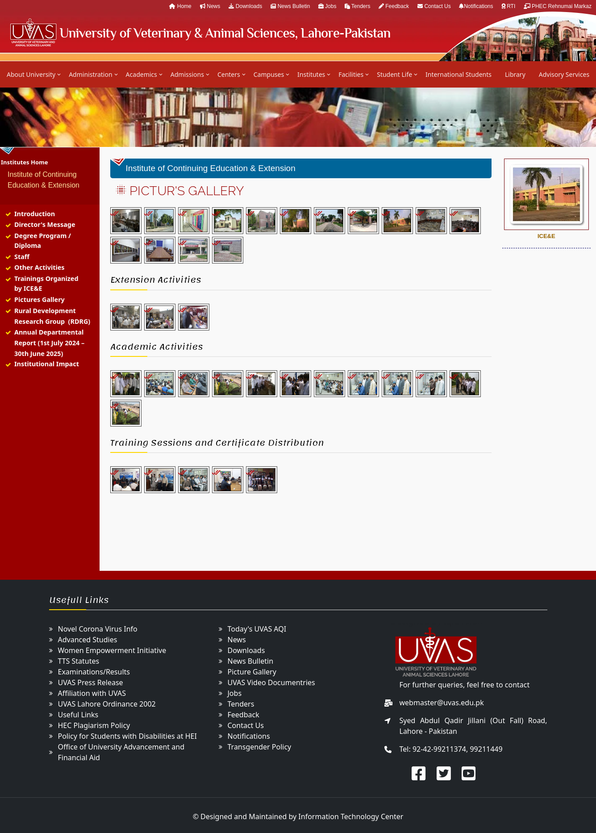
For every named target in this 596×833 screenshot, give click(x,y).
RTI (509, 6)
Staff (21, 256)
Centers (228, 74)
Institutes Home (24, 162)
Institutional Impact (46, 364)
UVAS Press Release (90, 682)
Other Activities (39, 267)
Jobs (328, 6)
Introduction (34, 213)
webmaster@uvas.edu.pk (442, 702)
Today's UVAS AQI (257, 629)
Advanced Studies (87, 640)
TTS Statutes (79, 661)
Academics (141, 74)
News (210, 6)
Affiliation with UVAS (92, 693)
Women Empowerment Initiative (112, 650)
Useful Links (78, 715)
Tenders (358, 6)
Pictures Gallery (39, 299)
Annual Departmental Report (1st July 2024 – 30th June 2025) (49, 343)
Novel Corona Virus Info (98, 629)
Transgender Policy (260, 747)
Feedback (394, 6)
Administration (90, 74)
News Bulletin (291, 6)
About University (31, 74)
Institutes (311, 74)
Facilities (350, 74)
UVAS (200, 32)
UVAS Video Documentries (271, 682)
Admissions (187, 74)
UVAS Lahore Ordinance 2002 (107, 704)
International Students (458, 74)
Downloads (245, 6)
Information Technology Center (350, 816)
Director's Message (44, 224)
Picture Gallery (252, 672)
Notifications (477, 6)
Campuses (269, 74)
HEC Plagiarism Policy (94, 725)
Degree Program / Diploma (42, 240)
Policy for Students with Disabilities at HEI (127, 736)
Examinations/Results (94, 672)
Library (515, 74)
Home (180, 6)
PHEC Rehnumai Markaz (558, 6)
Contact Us (434, 6)
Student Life (394, 74)
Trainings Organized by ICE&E (46, 283)
